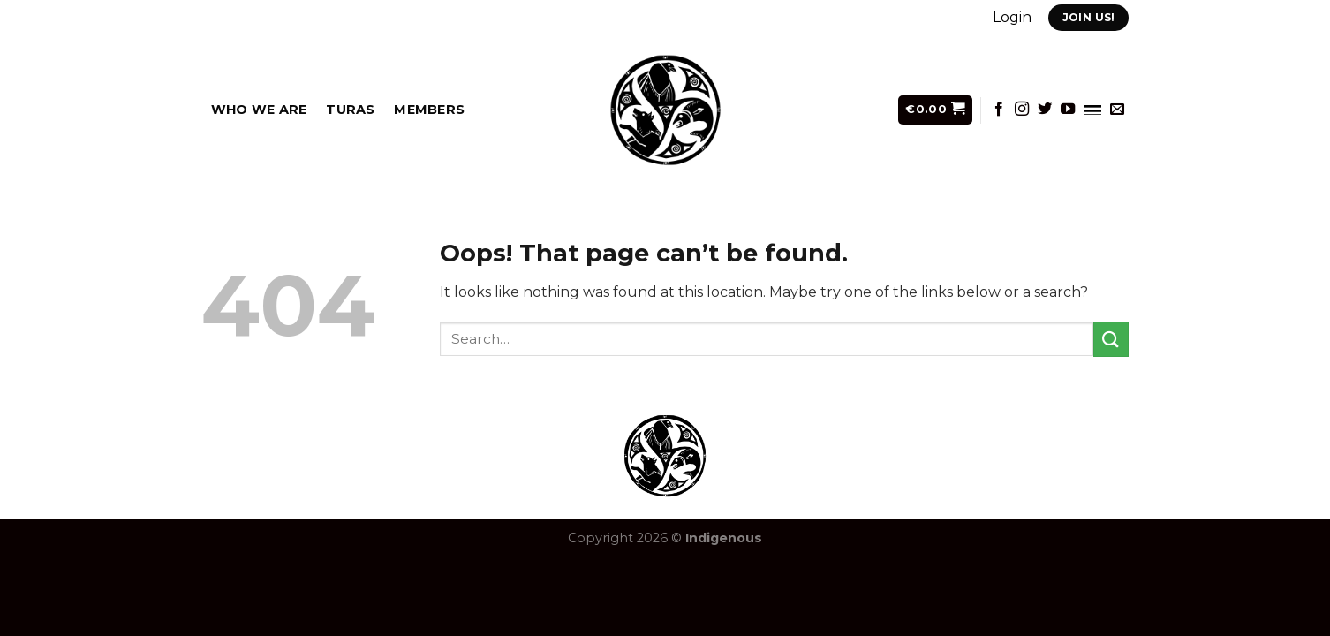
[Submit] (1111, 339)
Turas (350, 109)
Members (429, 109)
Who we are (259, 109)
